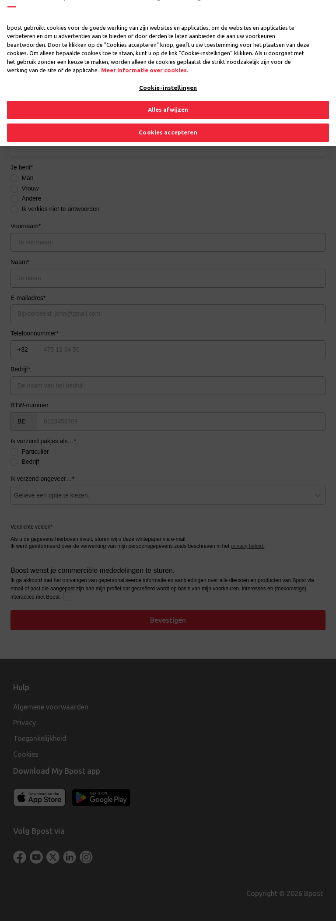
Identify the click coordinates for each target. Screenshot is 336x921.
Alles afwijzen (168, 96)
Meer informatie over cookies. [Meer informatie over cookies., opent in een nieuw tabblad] (144, 57)
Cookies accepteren (168, 119)
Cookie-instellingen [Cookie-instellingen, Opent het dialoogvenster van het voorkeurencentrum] (168, 74)
